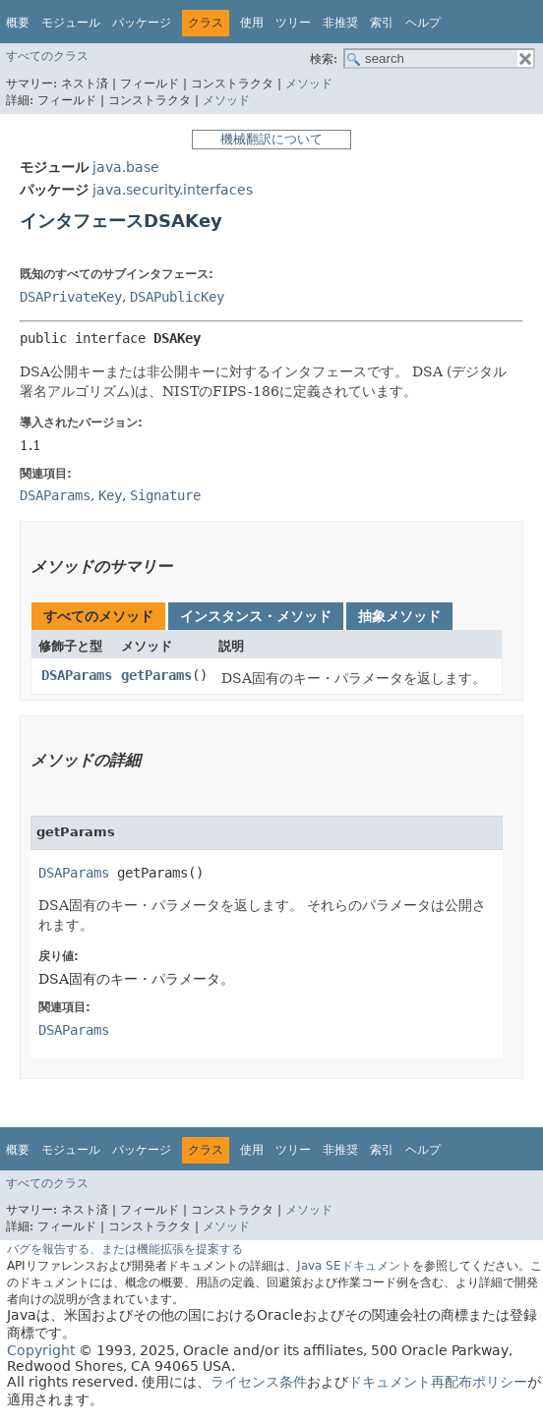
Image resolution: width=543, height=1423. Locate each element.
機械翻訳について (271, 139)
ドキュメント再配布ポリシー (437, 1382)
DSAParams (76, 675)
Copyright (41, 1350)
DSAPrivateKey (71, 297)
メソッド (308, 83)
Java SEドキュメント (354, 1266)
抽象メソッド (399, 616)
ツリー (293, 22)
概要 (18, 22)
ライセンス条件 (259, 1382)
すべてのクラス (47, 56)
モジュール (70, 22)
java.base (125, 167)
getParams (156, 675)
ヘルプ (423, 22)
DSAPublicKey (177, 297)
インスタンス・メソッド (256, 616)
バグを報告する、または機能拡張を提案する (125, 1249)
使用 (252, 22)
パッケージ (141, 22)
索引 (381, 22)
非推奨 (340, 22)
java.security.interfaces (172, 190)
